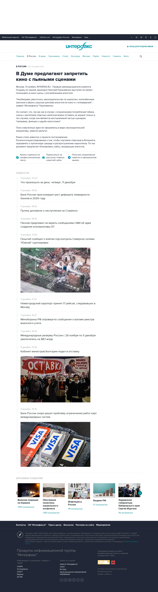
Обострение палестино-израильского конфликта (50, 504)
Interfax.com (45, 37)
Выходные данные (105, 572)
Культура (75, 56)
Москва (86, 56)
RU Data (63, 569)
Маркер (20, 574)
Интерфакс (79, 46)
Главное (20, 56)
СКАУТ (20, 572)
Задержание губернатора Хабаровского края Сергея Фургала (129, 504)
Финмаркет (77, 37)
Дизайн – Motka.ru (105, 574)
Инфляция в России (75, 503)
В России (31, 56)
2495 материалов (51, 513)
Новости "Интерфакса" (69, 564)
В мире (42, 56)
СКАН (62, 567)
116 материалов (125, 513)
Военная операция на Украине (28, 501)
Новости (106, 56)
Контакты (21, 525)
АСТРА (20, 577)
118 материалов (75, 509)
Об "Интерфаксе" (29, 37)
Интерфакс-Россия (61, 37)
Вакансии (69, 525)
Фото (126, 56)
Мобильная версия (10, 37)
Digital (96, 56)
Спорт (65, 56)
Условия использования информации (112, 569)
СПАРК (20, 566)
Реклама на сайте (85, 525)
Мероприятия (103, 525)
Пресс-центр (54, 525)
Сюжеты (117, 56)
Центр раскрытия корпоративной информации (73, 573)
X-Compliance (22, 569)
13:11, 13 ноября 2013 (36, 67)
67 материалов (100, 504)
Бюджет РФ (99, 500)
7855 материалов (26, 507)
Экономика (54, 56)
